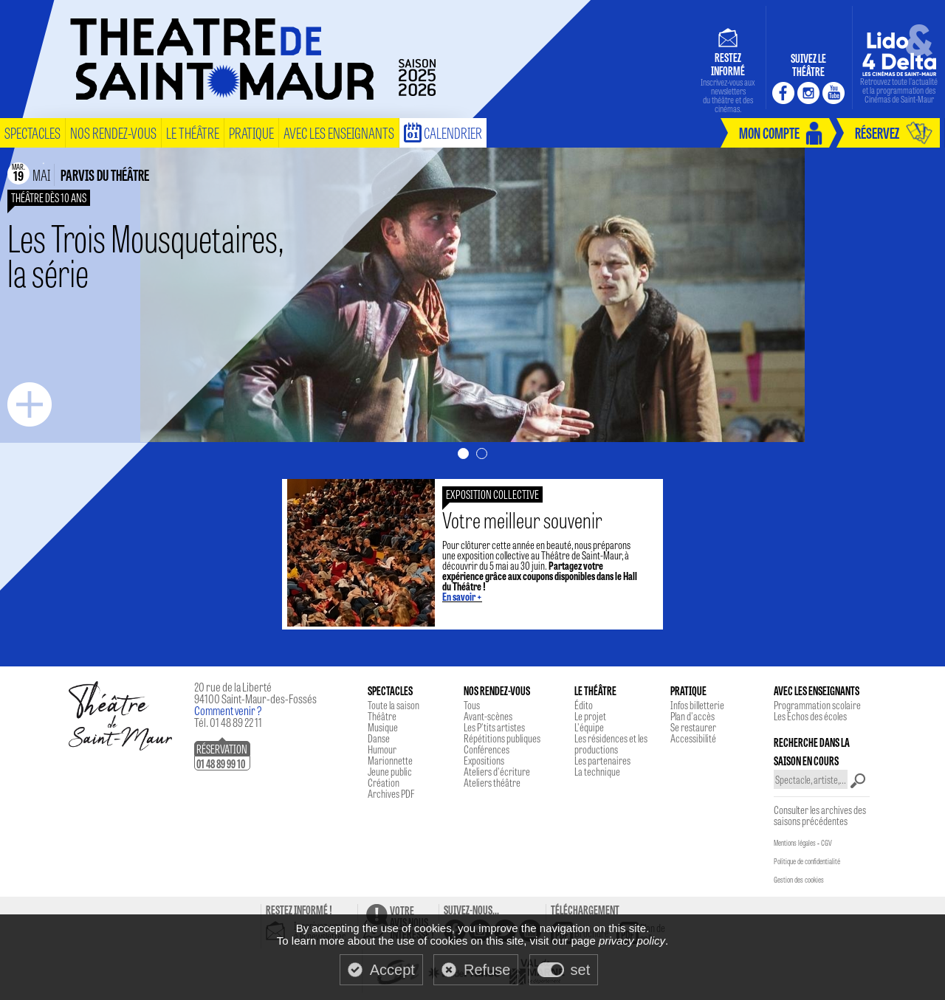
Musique (383, 727)
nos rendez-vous (113, 132)
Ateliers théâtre (492, 782)
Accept (392, 970)
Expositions (484, 760)
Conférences (486, 749)
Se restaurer (693, 727)
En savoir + (462, 596)
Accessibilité (693, 738)
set (581, 970)
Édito (583, 704)
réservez (877, 132)
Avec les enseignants (339, 132)
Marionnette (390, 760)
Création (383, 782)
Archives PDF (391, 793)
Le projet (590, 715)
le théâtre (192, 132)
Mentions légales (795, 843)
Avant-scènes (488, 715)
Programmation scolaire (817, 704)
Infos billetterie (697, 704)
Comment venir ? (228, 710)
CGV (826, 843)
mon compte (769, 132)
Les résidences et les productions (610, 743)
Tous (472, 704)
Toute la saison (393, 704)
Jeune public (390, 771)
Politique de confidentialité (807, 861)
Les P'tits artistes (494, 727)
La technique (597, 771)
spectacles (32, 132)
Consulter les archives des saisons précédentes (820, 815)
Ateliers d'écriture (497, 771)
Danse (379, 738)
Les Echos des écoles (810, 715)
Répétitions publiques (502, 738)
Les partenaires (602, 760)
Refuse (487, 970)
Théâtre (382, 715)
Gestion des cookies (799, 880)
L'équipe (589, 727)
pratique (251, 132)
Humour (382, 749)
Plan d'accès (692, 715)
